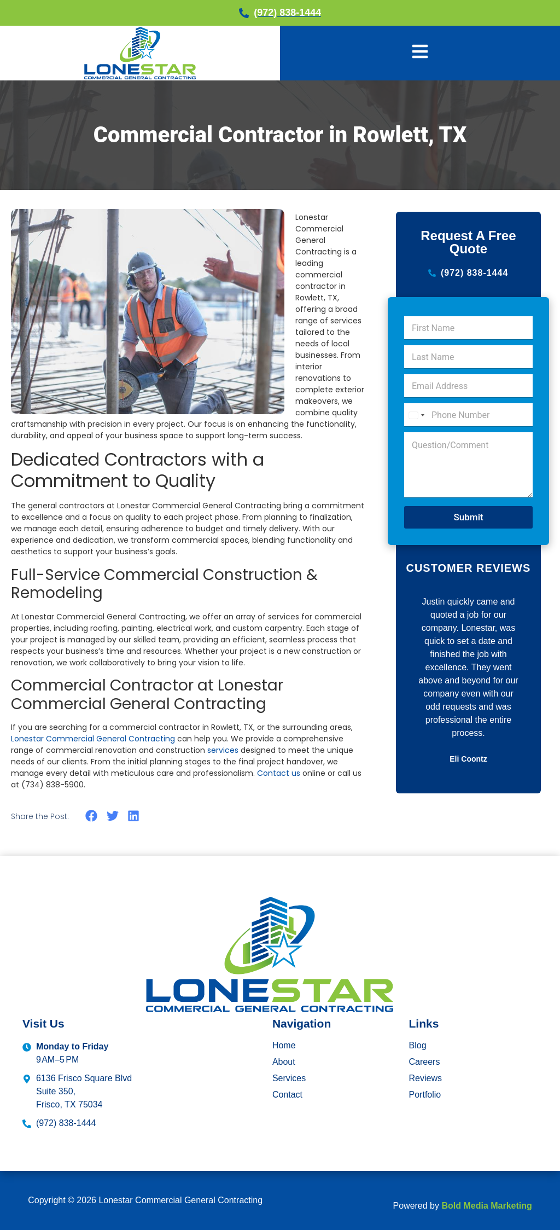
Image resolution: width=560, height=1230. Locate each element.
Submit (468, 517)
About (283, 1061)
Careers (424, 1061)
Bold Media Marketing (486, 1205)
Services (289, 1078)
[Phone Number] (468, 415)
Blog (418, 1045)
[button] (91, 816)
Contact (287, 1094)
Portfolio (425, 1094)
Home (284, 1045)
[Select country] (416, 415)
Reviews (425, 1078)
